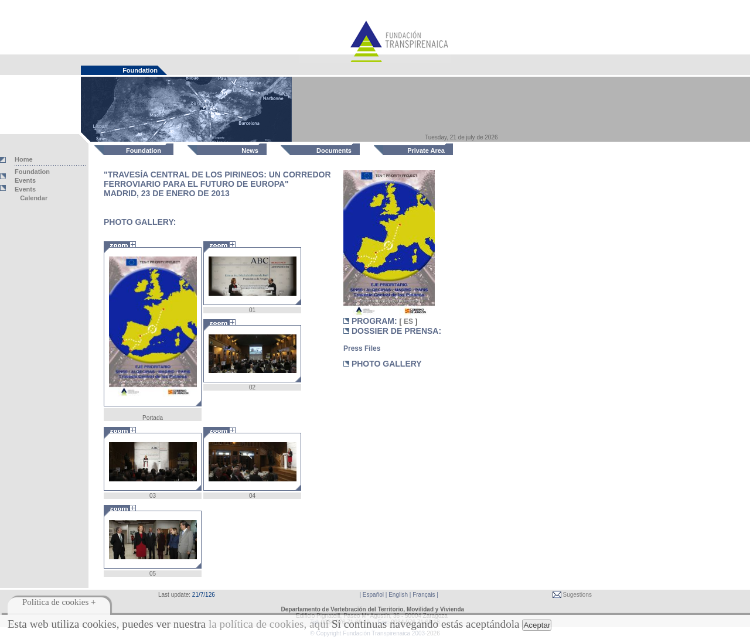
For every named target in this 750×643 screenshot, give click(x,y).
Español (373, 594)
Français (423, 594)
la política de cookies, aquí (269, 624)
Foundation (143, 150)
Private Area (426, 150)
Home (24, 159)
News (249, 150)
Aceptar (536, 625)
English (398, 594)
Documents (334, 150)
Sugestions (576, 594)
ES (408, 321)
